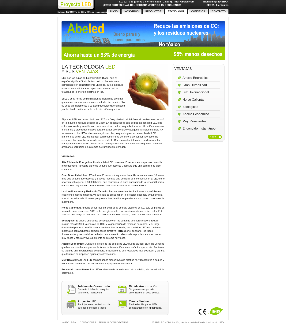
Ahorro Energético (196, 78)
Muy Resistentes (194, 121)
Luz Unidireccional (196, 92)
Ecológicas (190, 107)
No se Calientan (194, 99)
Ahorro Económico (196, 114)
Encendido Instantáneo (199, 128)
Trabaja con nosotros (113, 322)
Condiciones (88, 322)
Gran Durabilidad (195, 85)
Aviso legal (69, 322)
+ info (213, 136)
